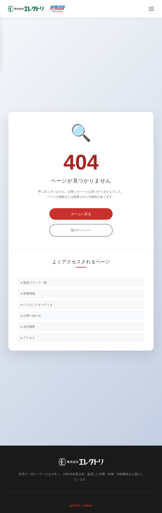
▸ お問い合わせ (31, 315)
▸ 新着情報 (28, 293)
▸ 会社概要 (28, 326)
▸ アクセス (28, 337)
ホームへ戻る (81, 214)
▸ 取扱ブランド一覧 (34, 282)
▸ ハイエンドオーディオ (37, 304)
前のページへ (81, 230)
